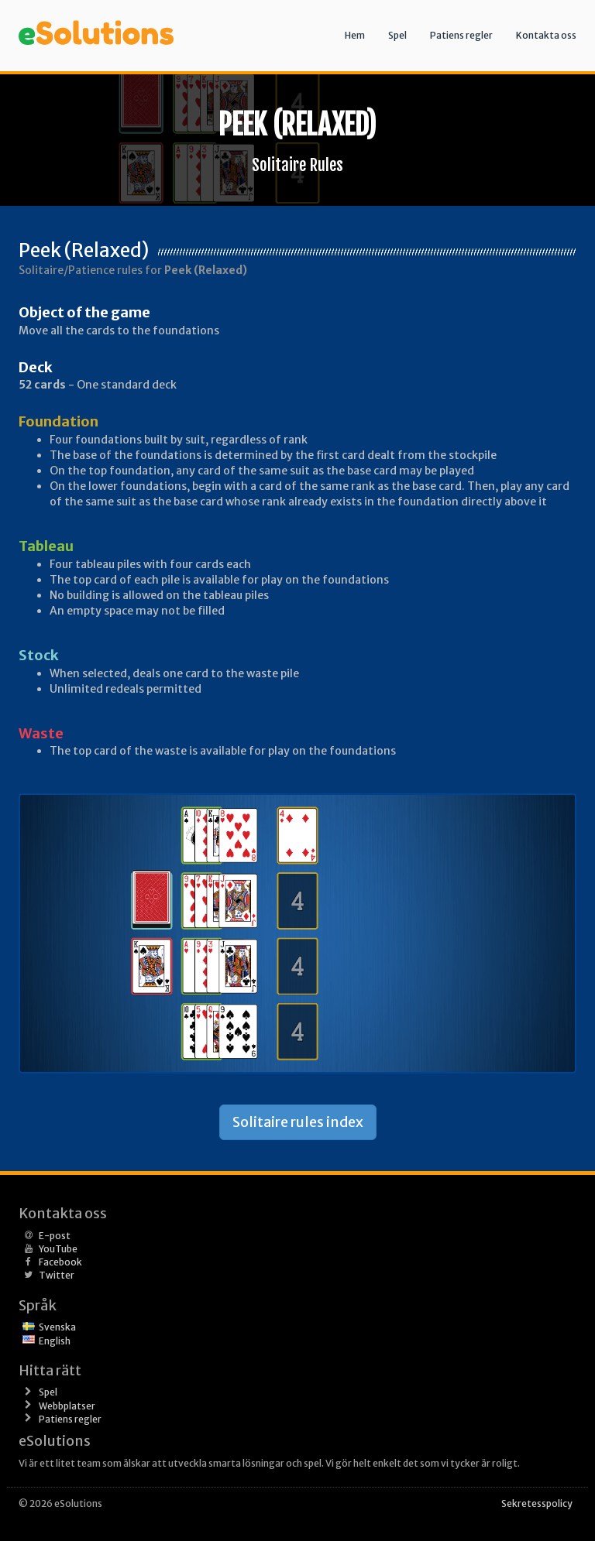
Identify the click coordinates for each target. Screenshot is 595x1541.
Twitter (56, 1275)
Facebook (60, 1262)
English (55, 1341)
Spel (397, 35)
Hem (355, 35)
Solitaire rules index (297, 1122)
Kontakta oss (546, 35)
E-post (55, 1235)
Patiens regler (461, 35)
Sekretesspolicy (537, 1503)
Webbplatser (67, 1406)
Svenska (57, 1327)
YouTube (58, 1249)
